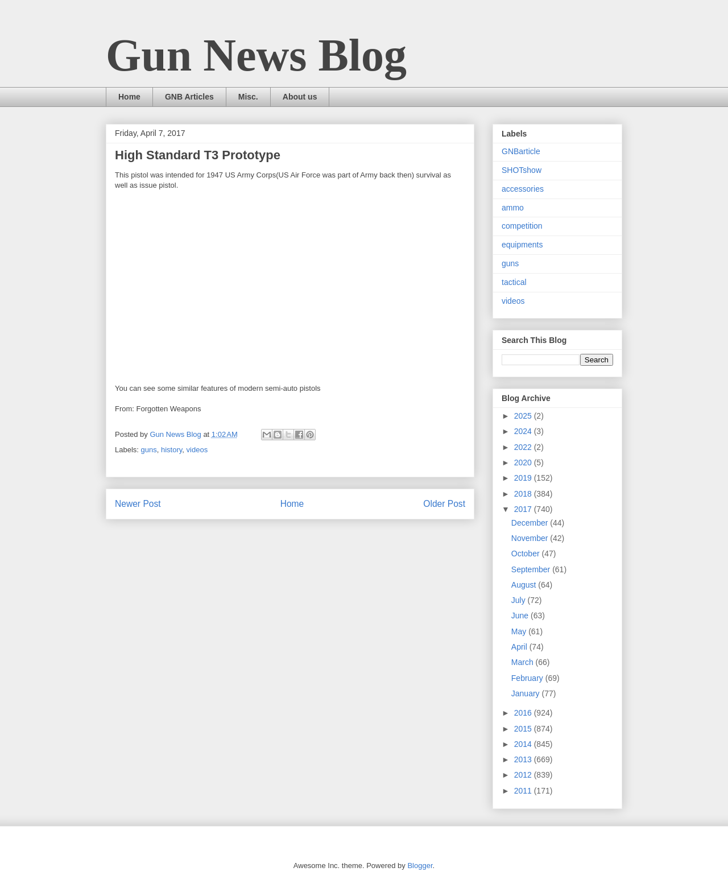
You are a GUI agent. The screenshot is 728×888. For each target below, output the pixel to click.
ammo (513, 207)
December (530, 522)
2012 (524, 774)
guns (149, 449)
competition (522, 225)
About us (300, 96)
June (521, 615)
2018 (524, 493)
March (523, 662)
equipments (522, 244)
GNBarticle (521, 151)
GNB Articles (189, 96)
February (528, 678)
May (519, 631)
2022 (524, 447)
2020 (524, 462)
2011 (524, 790)
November (530, 538)
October (526, 553)
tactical (514, 282)
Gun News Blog (256, 55)
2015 (524, 728)
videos (197, 449)
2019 (524, 477)
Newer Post (138, 504)
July (519, 600)
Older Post (444, 504)
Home (129, 96)
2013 (524, 759)
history (171, 449)
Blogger (419, 865)
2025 (524, 415)
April (520, 646)
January (526, 693)
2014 (524, 744)
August (524, 584)
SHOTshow (521, 170)
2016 (524, 712)
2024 (524, 431)
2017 (524, 509)
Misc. (248, 96)
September (531, 569)
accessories (523, 188)
